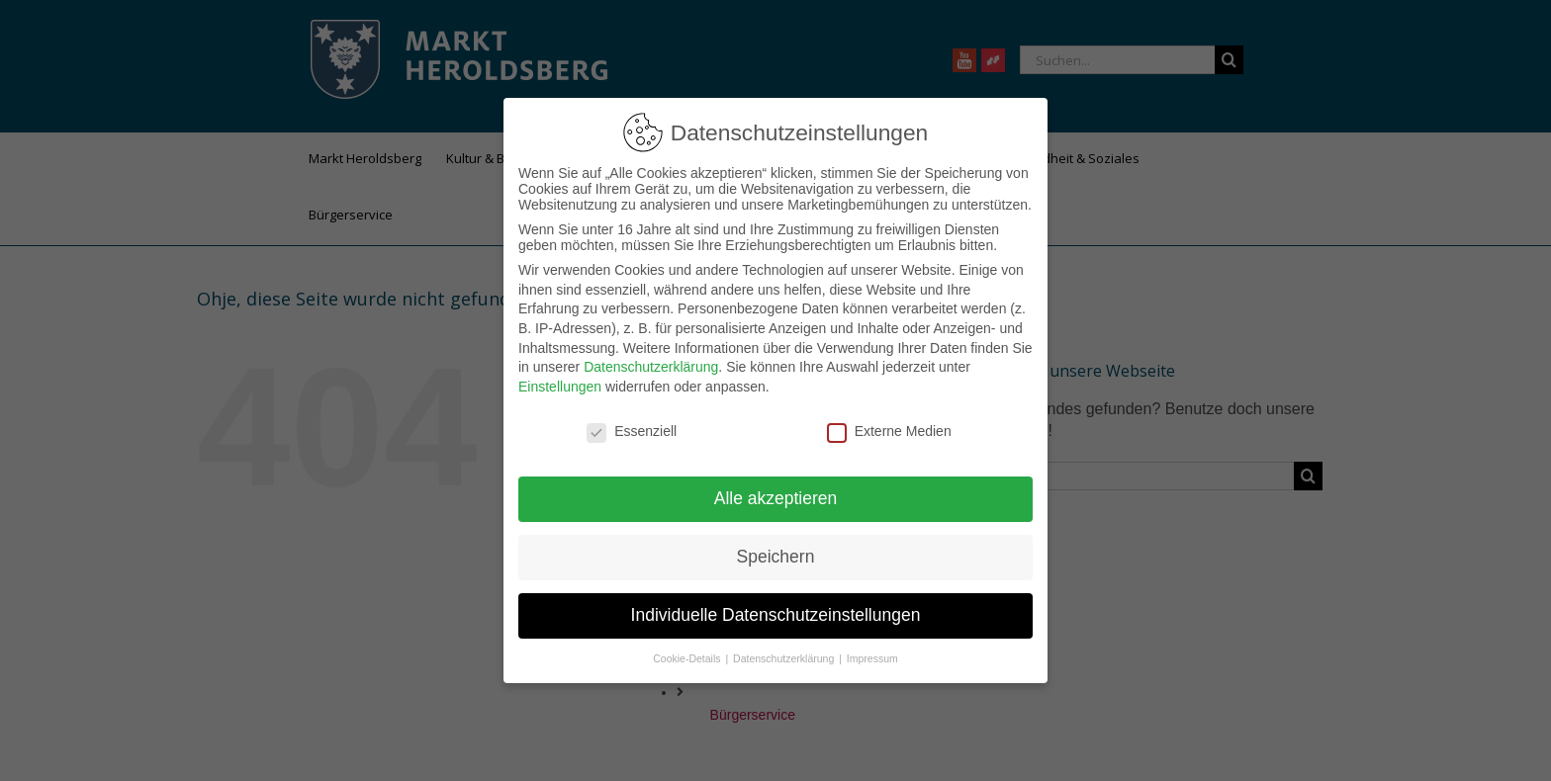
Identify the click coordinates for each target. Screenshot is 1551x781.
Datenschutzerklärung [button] (785, 658)
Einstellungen (559, 386)
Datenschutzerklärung (651, 367)
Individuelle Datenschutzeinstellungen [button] (776, 615)
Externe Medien (889, 431)
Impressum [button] (872, 658)
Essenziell (632, 431)
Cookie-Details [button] (688, 658)
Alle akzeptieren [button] (776, 498)
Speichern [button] (776, 556)
